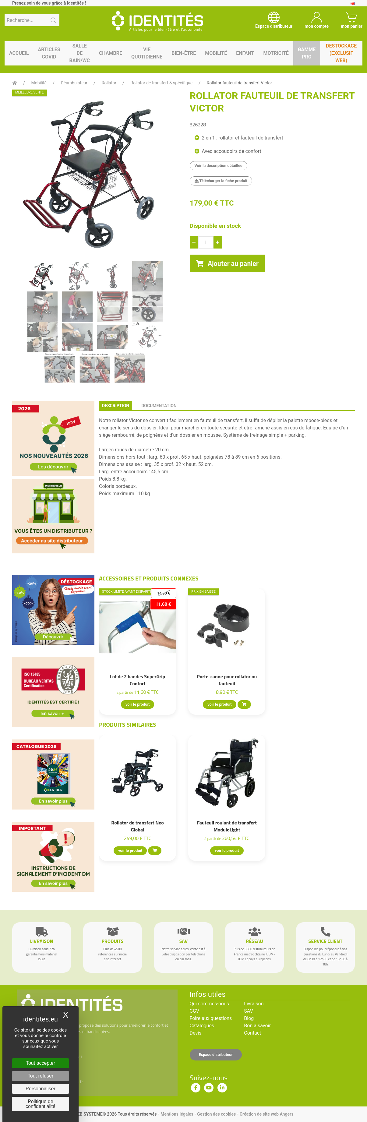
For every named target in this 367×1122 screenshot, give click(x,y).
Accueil (19, 53)
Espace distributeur (216, 1054)
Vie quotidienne (146, 53)
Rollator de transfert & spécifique (162, 82)
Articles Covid (49, 53)
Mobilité (216, 53)
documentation (159, 405)
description (115, 405)
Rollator (109, 82)
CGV (194, 1011)
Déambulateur (74, 82)
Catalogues (202, 1025)
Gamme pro (307, 53)
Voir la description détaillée (218, 165)
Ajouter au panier (227, 263)
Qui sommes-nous (209, 1004)
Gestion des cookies (216, 1114)
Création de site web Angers (267, 1114)
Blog (249, 1018)
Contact (252, 1033)
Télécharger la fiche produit (221, 180)
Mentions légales (177, 1114)
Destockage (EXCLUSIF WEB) (341, 53)
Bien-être (183, 53)
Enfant (245, 53)
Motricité (275, 53)
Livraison (253, 1004)
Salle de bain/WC (79, 53)
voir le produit (137, 704)
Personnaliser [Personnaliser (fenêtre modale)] (40, 1088)
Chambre (110, 53)
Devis (196, 1033)
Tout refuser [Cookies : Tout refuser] (40, 1075)
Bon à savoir (257, 1025)
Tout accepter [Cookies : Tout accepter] (40, 1063)
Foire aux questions (211, 1018)
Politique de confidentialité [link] (40, 1104)
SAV (248, 1011)
